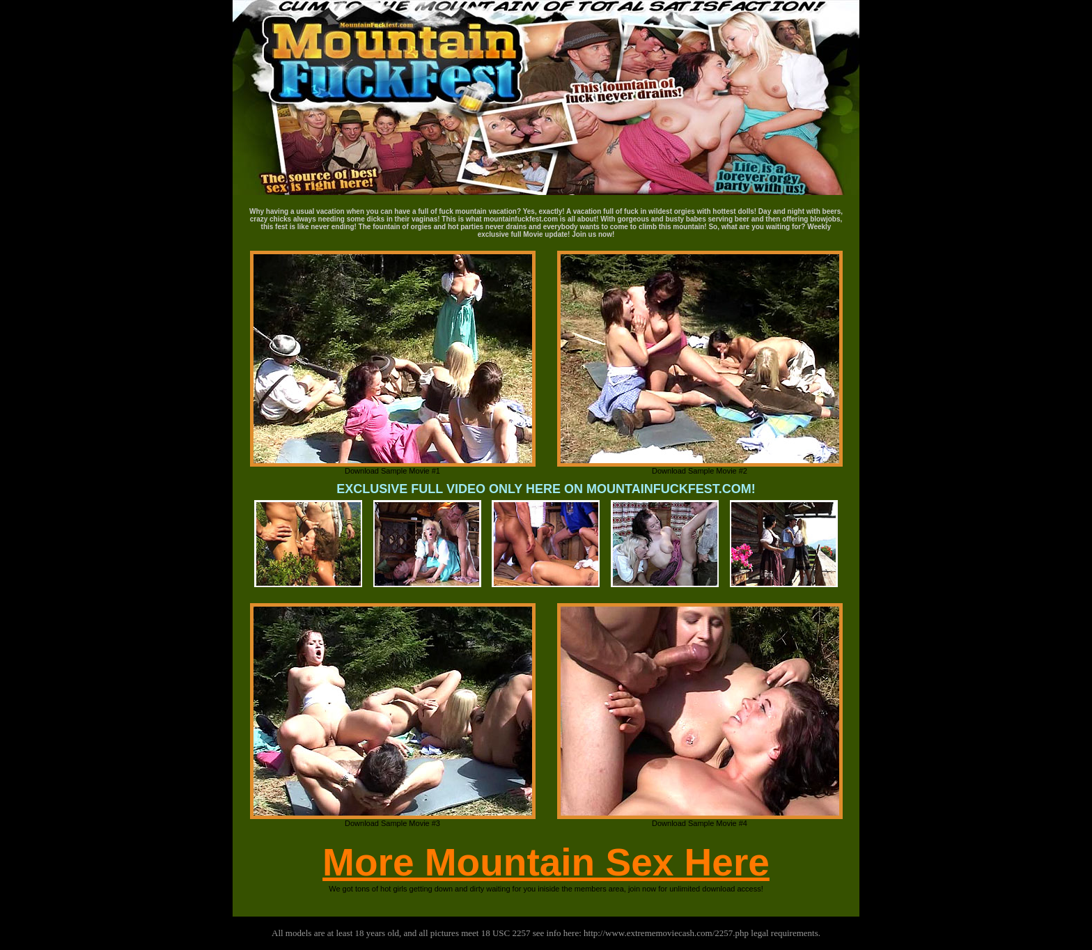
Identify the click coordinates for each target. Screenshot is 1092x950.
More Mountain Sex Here (546, 862)
